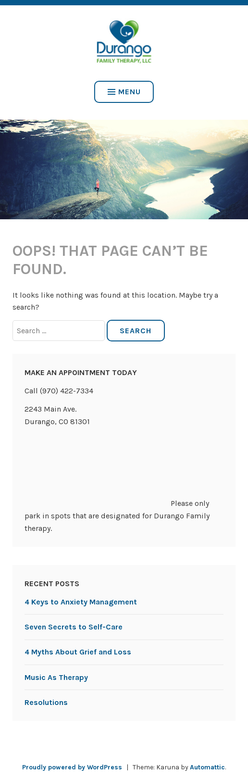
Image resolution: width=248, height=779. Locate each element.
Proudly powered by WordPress (72, 767)
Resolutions (46, 702)
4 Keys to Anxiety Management (81, 601)
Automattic (207, 767)
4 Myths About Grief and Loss (78, 651)
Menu (124, 91)
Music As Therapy (56, 677)
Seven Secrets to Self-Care (74, 626)
